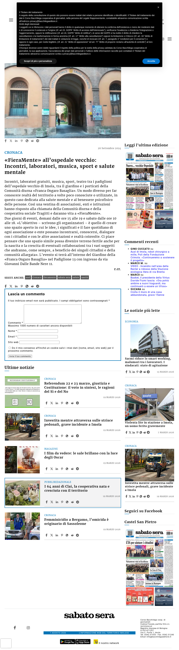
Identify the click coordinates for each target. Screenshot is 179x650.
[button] (158, 7)
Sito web (13, 342)
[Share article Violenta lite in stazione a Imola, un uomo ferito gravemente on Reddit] (145, 432)
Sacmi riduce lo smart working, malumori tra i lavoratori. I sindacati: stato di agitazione (148, 362)
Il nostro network (106, 643)
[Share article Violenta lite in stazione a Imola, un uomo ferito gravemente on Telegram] (148, 432)
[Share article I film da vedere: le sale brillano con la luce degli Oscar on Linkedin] (57, 468)
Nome (12, 331)
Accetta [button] (151, 61)
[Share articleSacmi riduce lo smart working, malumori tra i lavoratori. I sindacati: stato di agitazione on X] (130, 371)
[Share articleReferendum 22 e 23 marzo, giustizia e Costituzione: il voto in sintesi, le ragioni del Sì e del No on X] (52, 403)
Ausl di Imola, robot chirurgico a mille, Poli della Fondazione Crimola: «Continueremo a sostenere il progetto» (152, 256)
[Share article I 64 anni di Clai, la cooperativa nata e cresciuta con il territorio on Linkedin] (57, 501)
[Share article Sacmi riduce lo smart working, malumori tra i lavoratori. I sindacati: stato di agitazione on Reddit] (145, 371)
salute (76, 277)
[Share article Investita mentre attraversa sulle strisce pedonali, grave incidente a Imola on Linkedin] (57, 435)
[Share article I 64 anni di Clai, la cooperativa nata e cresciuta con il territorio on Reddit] (73, 501)
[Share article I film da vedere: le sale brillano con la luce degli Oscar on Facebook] (47, 468)
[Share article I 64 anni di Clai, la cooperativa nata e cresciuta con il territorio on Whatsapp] (67, 501)
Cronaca (36, 277)
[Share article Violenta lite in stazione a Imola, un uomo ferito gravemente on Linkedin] (134, 432)
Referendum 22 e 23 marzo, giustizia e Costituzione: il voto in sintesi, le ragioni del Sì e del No (79, 388)
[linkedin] (16, 140)
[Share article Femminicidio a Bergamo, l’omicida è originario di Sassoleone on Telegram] (78, 535)
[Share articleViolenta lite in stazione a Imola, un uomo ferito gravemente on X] (130, 432)
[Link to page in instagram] (28, 628)
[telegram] (37, 140)
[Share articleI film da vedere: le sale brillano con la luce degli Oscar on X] (52, 468)
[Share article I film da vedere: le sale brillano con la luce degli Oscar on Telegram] (78, 468)
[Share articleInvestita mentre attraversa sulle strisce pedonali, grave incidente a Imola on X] (52, 435)
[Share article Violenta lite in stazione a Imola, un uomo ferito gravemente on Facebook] (127, 432)
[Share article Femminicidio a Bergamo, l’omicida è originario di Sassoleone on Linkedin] (57, 535)
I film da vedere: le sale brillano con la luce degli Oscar (81, 455)
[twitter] (10, 140)
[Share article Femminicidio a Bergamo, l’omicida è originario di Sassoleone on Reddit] (72, 535)
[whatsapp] (27, 140)
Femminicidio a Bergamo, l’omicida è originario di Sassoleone (76, 522)
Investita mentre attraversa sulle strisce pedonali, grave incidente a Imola (78, 422)
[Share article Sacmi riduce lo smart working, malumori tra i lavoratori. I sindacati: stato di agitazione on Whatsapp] (141, 371)
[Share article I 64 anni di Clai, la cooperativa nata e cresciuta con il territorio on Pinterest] (62, 501)
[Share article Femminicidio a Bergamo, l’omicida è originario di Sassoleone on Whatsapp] (67, 535)
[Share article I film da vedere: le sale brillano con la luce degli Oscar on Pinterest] (62, 468)
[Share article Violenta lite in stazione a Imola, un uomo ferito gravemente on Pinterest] (138, 432)
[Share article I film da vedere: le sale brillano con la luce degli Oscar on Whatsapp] (67, 468)
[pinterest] (21, 140)
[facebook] (5, 140)
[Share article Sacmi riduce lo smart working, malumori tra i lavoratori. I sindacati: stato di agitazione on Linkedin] (134, 371)
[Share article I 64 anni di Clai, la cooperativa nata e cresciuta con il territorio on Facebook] (47, 501)
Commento (15, 322)
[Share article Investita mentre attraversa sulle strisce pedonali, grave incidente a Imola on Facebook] (47, 435)
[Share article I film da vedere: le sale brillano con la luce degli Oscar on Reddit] (72, 468)
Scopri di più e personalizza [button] (38, 61)
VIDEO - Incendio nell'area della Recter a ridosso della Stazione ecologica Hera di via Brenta (150, 269)
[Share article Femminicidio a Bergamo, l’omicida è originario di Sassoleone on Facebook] (47, 535)
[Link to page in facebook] (15, 628)
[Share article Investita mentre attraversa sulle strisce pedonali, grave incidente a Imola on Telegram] (78, 435)
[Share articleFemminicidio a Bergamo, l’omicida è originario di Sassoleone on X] (52, 535)
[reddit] (32, 140)
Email (12, 336)
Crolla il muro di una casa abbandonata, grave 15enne (147, 293)
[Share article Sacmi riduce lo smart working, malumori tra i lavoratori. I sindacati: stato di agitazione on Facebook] (127, 371)
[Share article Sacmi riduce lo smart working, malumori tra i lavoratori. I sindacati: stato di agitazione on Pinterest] (138, 371)
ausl (28, 277)
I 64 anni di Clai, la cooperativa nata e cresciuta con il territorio (77, 489)
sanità (84, 277)
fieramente (50, 277)
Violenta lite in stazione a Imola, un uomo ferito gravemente (149, 424)
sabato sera (64, 277)
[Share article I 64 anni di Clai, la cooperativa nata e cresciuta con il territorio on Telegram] (78, 501)
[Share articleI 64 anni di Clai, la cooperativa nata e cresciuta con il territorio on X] (52, 501)
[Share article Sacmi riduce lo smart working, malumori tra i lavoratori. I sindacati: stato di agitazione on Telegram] (148, 371)
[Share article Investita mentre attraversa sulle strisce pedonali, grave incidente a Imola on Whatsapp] (67, 435)
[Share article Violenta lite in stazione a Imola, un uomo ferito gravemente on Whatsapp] (141, 432)
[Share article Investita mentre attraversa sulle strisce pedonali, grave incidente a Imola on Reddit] (72, 435)
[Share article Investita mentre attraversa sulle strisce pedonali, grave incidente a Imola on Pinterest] (62, 435)
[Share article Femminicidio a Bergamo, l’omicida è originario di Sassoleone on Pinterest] (62, 535)
